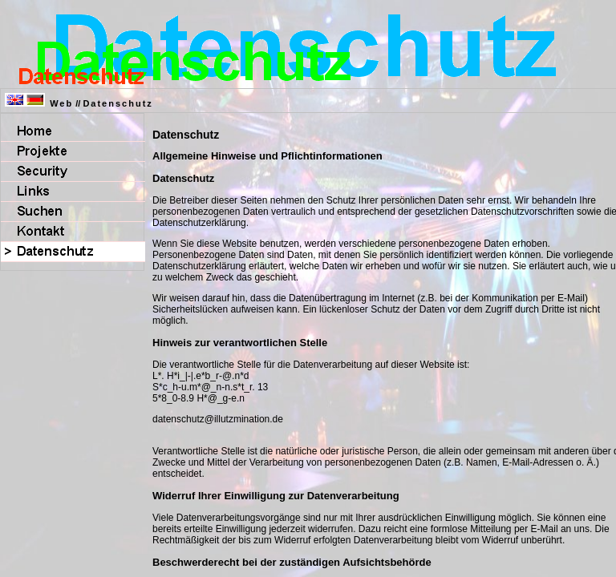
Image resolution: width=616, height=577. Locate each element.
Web (61, 103)
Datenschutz (117, 103)
